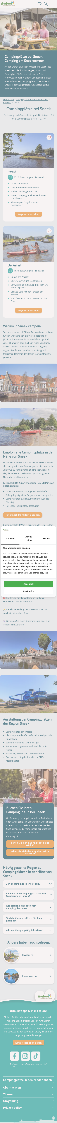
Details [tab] (46, 538)
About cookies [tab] (28, 539)
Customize (28, 591)
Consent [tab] (10, 538)
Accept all (28, 584)
